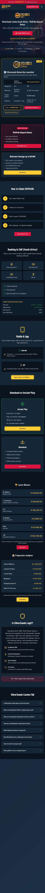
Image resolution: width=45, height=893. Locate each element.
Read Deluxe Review (11, 112)
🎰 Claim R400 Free (22, 33)
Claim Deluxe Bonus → (32, 107)
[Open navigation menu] (42, 6)
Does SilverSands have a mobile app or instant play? (22, 737)
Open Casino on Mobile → (22, 377)
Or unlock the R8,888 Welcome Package (22, 38)
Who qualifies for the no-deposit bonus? (22, 750)
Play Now (22, 428)
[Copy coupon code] (20, 107)
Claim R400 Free (32, 6)
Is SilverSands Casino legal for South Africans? (22, 703)
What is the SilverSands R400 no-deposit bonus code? (22, 710)
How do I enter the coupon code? (22, 744)
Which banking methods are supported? (22, 730)
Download (22, 466)
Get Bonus (22, 172)
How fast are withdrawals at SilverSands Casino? (22, 723)
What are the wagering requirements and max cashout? (22, 717)
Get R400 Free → (22, 146)
